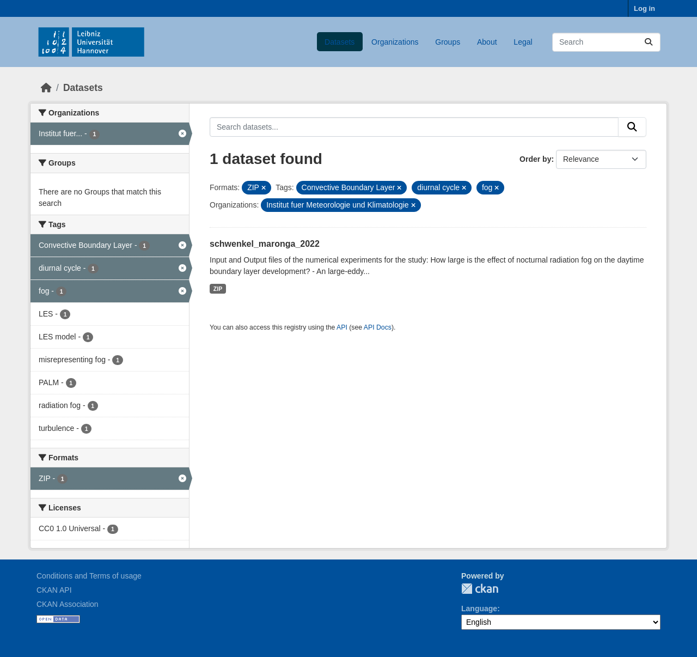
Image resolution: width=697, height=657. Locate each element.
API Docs (378, 327)
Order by (535, 159)
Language (479, 608)
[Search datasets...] (606, 42)
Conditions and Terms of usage (89, 575)
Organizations (394, 42)
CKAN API (54, 590)
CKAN (479, 588)
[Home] (46, 87)
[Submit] (648, 42)
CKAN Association (67, 604)
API (342, 327)
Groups (447, 42)
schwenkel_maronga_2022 (265, 243)
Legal (522, 42)
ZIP (217, 288)
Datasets (339, 42)
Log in (644, 8)
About (487, 42)
